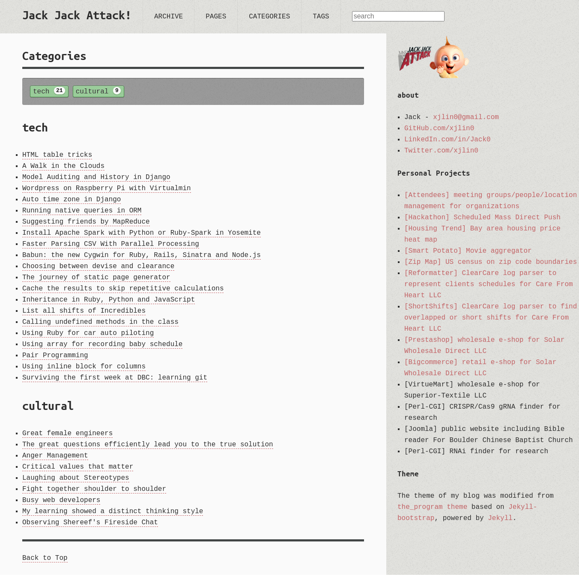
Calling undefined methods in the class (100, 324)
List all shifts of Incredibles (84, 313)
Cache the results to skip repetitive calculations (123, 291)
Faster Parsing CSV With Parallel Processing (110, 246)
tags (321, 16)
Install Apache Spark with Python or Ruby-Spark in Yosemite (141, 235)
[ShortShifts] (431, 306)
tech (49, 92)
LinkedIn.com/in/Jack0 (447, 139)
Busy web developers (61, 502)
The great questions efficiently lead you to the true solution (147, 446)
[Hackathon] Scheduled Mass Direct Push (482, 217)
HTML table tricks (57, 157)
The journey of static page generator (96, 279)
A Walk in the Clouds (63, 168)
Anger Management (55, 458)
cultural (98, 92)
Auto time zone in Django (71, 201)
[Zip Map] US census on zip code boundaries (490, 262)
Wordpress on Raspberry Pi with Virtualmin (106, 190)
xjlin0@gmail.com (466, 117)
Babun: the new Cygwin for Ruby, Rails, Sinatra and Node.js (141, 257)
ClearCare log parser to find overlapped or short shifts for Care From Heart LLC (490, 318)
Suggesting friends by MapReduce (86, 224)
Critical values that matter (77, 469)
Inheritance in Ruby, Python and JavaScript (108, 302)
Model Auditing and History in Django (96, 179)
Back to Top (45, 560)
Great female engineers (67, 435)
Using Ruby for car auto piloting (88, 335)
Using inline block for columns (84, 369)
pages (216, 16)
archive (168, 16)
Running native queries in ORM (81, 213)
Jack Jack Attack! (76, 15)
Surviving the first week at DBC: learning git (114, 380)
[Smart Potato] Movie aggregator (468, 251)
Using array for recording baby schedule (102, 346)
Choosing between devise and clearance (98, 268)
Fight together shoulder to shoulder (94, 491)
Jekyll (500, 518)
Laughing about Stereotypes (75, 480)
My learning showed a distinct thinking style (112, 513)
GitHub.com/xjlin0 (439, 128)
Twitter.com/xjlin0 (441, 150)
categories (269, 16)
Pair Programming (55, 357)
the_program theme (432, 507)
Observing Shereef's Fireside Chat (90, 524)
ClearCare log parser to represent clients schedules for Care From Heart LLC (488, 284)
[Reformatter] (431, 273)
